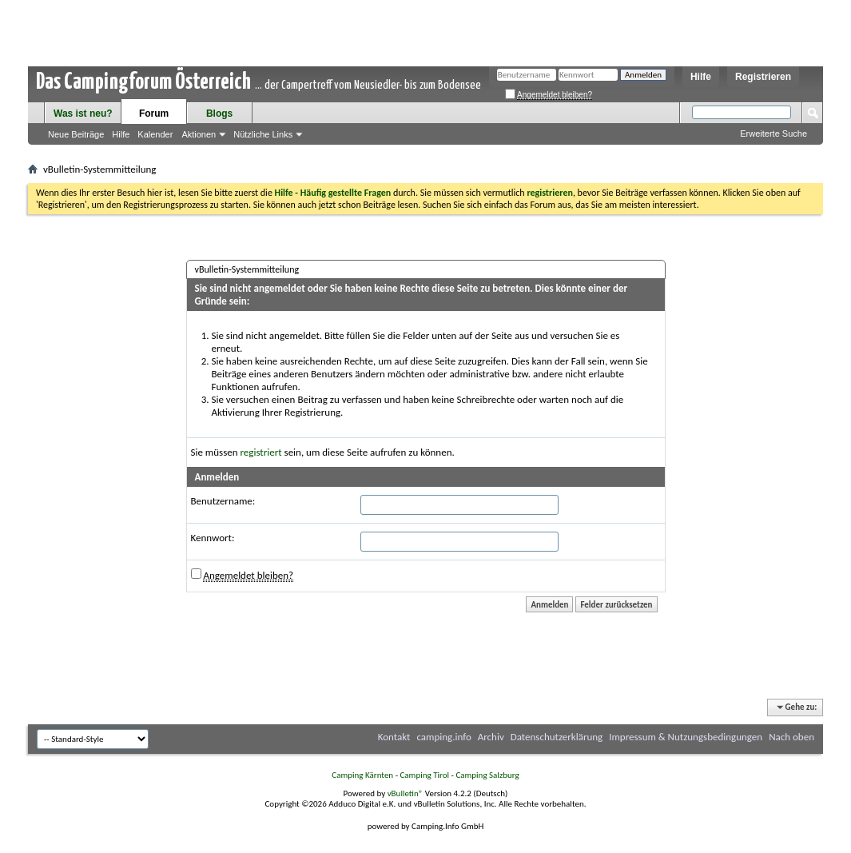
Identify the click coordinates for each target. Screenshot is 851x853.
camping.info (443, 737)
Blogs (219, 113)
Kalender (155, 134)
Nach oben (791, 737)
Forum (154, 113)
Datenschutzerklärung (557, 737)
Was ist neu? (83, 113)
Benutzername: (223, 501)
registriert (261, 452)
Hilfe (700, 76)
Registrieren (763, 76)
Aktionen (198, 134)
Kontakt (394, 737)
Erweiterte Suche (773, 133)
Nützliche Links (262, 134)
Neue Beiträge (76, 134)
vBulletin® (406, 793)
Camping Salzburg (487, 775)
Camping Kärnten (362, 775)
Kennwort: (213, 538)
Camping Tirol (424, 775)
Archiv (491, 737)
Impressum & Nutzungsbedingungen (685, 737)
